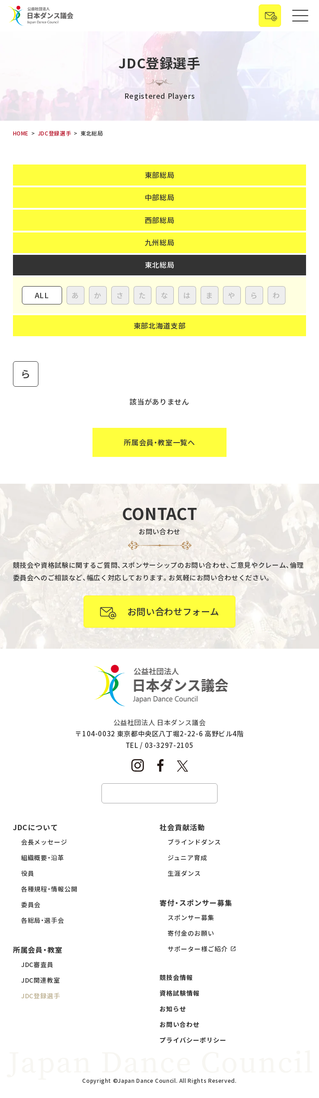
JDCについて (36, 827)
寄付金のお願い (191, 933)
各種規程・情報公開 (49, 888)
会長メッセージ (44, 841)
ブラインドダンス (194, 841)
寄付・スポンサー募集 (196, 902)
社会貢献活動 (182, 827)
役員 (27, 873)
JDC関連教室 (41, 980)
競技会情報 (176, 977)
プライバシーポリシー (193, 1039)
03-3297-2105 (169, 745)
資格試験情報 (180, 992)
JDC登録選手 (41, 995)
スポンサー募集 (191, 917)
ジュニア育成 (187, 857)
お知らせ (173, 1008)
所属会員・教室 (38, 949)
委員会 (31, 904)
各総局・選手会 (43, 920)
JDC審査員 (37, 964)
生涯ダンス (184, 873)
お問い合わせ (180, 1024)
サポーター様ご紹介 (198, 948)
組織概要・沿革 (43, 857)
